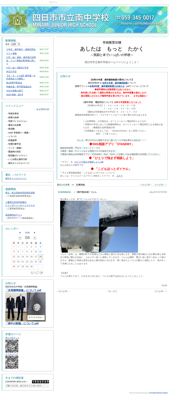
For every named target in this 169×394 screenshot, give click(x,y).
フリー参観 (11, 53)
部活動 (10, 129)
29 (14, 247)
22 (27, 262)
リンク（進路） (14, 148)
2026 (27, 232)
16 (31, 257)
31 (23, 247)
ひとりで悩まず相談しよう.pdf (89, 162)
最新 (12, 44)
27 (18, 267)
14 (23, 257)
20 (18, 262)
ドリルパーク (11, 354)
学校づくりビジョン (16, 121)
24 (36, 262)
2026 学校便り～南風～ (18, 132)
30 (18, 247)
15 (27, 257)
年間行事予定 (13, 144)
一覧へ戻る (112, 291)
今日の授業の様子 (14, 91)
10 (36, 252)
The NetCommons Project (158, 393)
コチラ (119, 176)
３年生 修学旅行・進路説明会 (21, 49)
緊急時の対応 (13, 151)
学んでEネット (12, 338)
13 (18, 257)
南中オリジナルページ (17, 163)
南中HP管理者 (160, 192)
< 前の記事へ (146, 185)
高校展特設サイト (13, 215)
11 (40, 252)
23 (31, 262)
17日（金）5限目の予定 (17, 67)
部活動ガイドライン (16, 155)
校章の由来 (12, 117)
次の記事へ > (161, 185)
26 (14, 267)
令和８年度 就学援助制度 (114, 83)
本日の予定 (11, 71)
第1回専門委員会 (14, 83)
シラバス (11, 136)
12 (14, 257)
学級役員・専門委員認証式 (18, 86)
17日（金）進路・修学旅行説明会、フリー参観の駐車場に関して (21, 60)
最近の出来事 (13, 125)
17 (36, 257)
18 (40, 257)
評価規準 (11, 140)
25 (40, 262)
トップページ (42, 109)
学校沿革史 (12, 113)
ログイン (53, 2)
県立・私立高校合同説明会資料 (20, 192)
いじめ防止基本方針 (16, 159)
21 (23, 262)
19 (14, 262)
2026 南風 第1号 (14, 94)
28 (23, 267)
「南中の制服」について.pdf (22, 323)
